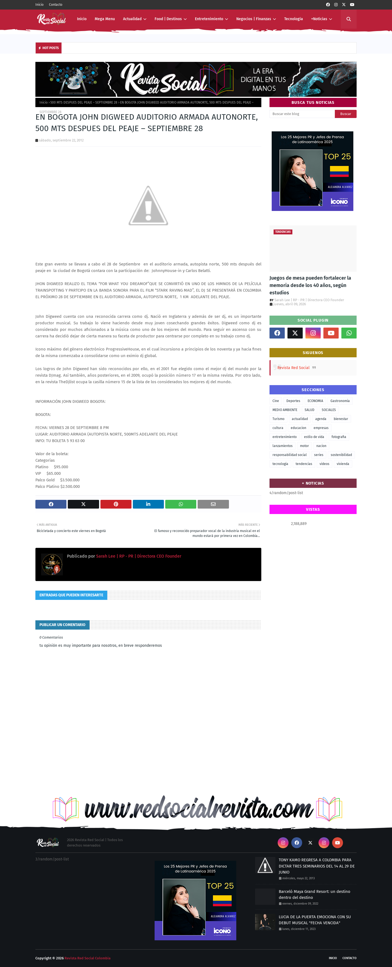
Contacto (55, 5)
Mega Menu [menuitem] (105, 19)
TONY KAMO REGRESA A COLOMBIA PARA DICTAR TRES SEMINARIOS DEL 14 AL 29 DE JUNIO (317, 866)
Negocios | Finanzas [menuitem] (253, 19)
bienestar (341, 419)
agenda (320, 419)
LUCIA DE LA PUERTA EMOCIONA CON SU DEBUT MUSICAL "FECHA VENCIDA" (315, 920)
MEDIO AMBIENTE (284, 410)
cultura (277, 428)
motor (304, 446)
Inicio (39, 5)
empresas (321, 428)
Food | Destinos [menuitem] (168, 19)
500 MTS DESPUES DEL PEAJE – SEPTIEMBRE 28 (83, 102)
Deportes (293, 401)
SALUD (309, 410)
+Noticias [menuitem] (319, 19)
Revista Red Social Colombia (88, 958)
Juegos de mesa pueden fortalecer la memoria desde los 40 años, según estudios (310, 285)
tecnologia (280, 464)
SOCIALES (329, 410)
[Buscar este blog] (302, 114)
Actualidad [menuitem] (132, 19)
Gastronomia (340, 401)
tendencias (304, 464)
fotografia (339, 437)
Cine (275, 401)
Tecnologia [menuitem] (293, 19)
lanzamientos (282, 446)
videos (324, 464)
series (318, 455)
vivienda (343, 464)
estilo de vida (314, 437)
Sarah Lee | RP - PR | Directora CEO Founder (138, 556)
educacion (298, 428)
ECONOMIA (315, 401)
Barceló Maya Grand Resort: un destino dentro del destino (314, 894)
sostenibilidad (341, 455)
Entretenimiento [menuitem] (209, 19)
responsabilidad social (289, 455)
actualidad (300, 419)
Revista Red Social (293, 367)
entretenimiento (284, 437)
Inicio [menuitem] (82, 19)
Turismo (278, 419)
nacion (321, 446)
